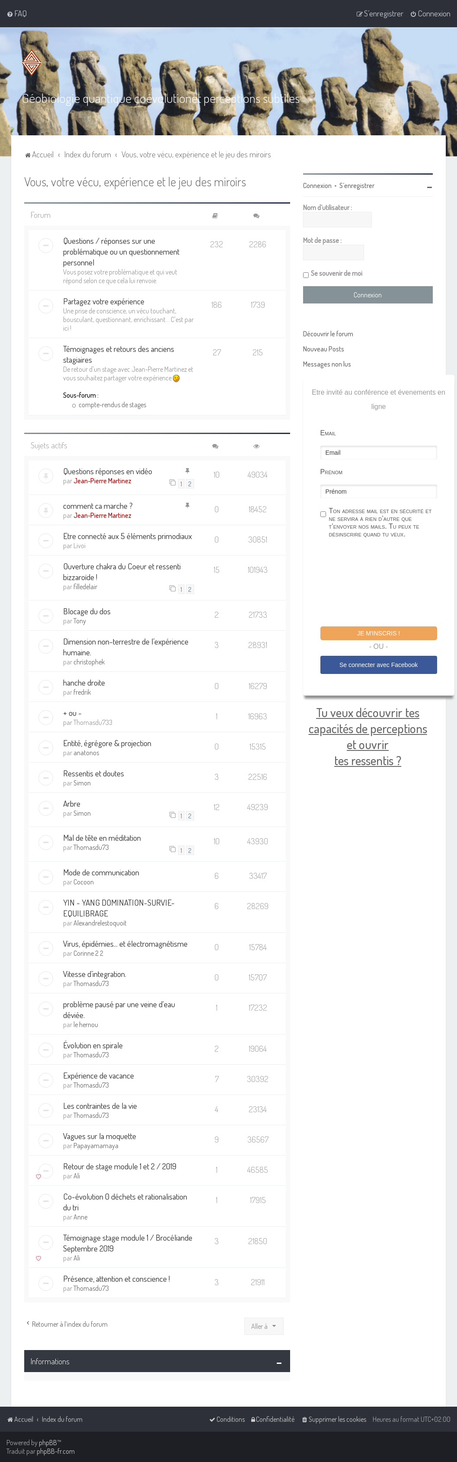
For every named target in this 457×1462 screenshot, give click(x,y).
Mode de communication (101, 871)
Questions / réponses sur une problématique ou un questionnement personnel (121, 251)
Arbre (71, 803)
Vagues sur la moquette (99, 1135)
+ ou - (72, 712)
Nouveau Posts (323, 348)
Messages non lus (327, 363)
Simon (82, 782)
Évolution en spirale (93, 1044)
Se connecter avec (378, 664)
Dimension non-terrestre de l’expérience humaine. (126, 646)
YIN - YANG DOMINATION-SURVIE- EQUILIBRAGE (119, 907)
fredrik (82, 691)
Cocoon (84, 881)
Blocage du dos (87, 610)
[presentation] (386, 583)
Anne (80, 1216)
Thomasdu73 (91, 847)
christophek (89, 661)
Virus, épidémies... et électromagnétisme (125, 943)
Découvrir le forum (328, 333)
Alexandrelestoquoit (100, 922)
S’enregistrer (356, 185)
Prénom (331, 471)
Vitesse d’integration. (94, 973)
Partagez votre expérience (103, 301)
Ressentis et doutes (93, 772)
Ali (77, 1175)
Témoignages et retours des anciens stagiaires (118, 354)
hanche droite (84, 682)
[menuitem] (16, 13)
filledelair (85, 586)
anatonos (86, 752)
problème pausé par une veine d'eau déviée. (119, 1009)
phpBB (48, 1442)
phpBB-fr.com (56, 1451)
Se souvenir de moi (336, 272)
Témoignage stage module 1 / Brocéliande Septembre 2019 (127, 1242)
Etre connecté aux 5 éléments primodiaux (127, 535)
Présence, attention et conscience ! (116, 1278)
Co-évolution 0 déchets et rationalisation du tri (125, 1201)
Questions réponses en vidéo (107, 471)
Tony (80, 620)
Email (328, 432)
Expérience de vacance (98, 1074)
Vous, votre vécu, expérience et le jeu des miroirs (135, 181)
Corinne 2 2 (88, 952)
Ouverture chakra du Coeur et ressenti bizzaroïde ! (122, 571)
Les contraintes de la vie (100, 1105)
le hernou (86, 1024)
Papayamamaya (96, 1145)
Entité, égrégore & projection (107, 742)
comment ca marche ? (98, 505)
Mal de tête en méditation (102, 837)
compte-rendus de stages (109, 404)
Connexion (317, 185)
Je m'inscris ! (378, 632)
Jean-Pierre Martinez (102, 480)
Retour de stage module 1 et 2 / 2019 (119, 1165)
